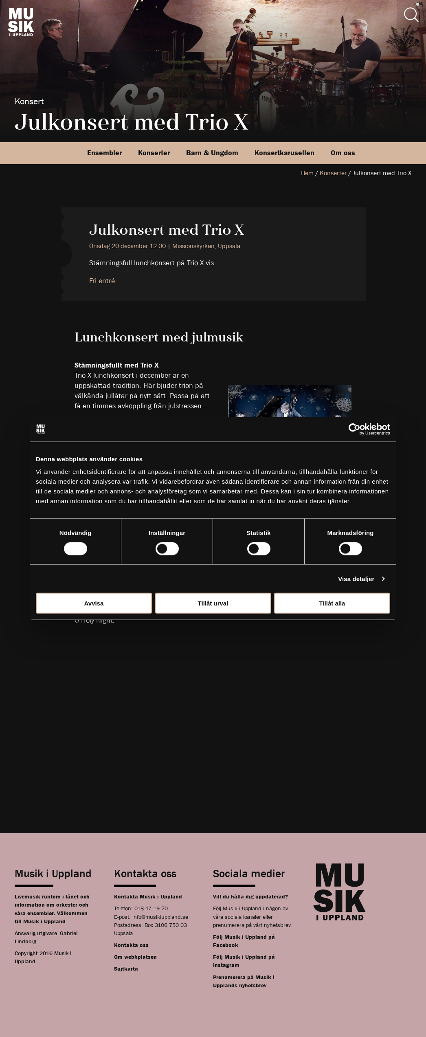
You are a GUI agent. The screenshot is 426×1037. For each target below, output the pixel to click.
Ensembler (104, 153)
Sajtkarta (126, 968)
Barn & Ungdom (212, 153)
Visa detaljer (356, 578)
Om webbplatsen (135, 956)
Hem (307, 173)
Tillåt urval (213, 603)
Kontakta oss (131, 945)
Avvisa (94, 603)
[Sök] (411, 14)
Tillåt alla (332, 603)
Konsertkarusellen (284, 153)
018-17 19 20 (151, 908)
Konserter (154, 153)
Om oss (343, 153)
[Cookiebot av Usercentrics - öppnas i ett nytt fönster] (354, 429)
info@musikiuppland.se (160, 916)
